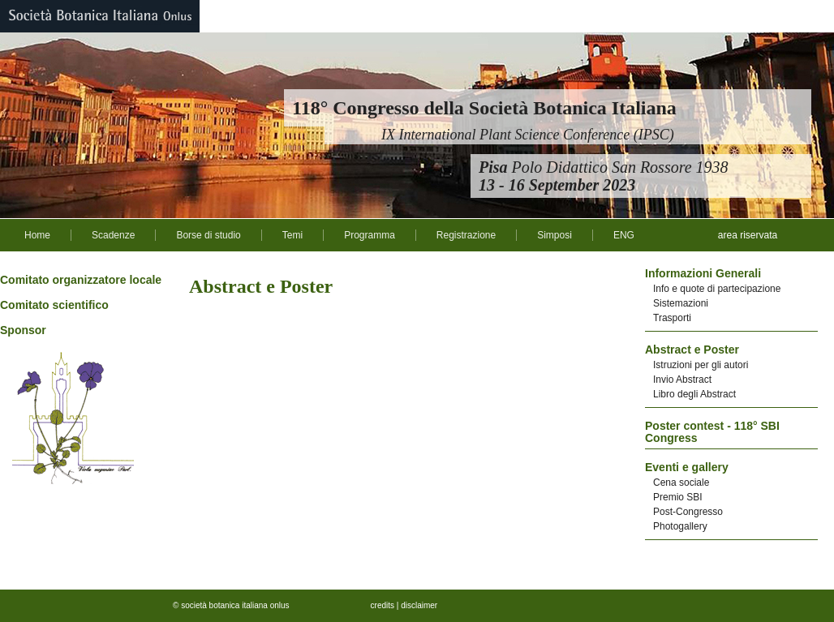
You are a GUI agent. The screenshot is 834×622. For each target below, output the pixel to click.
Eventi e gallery (687, 467)
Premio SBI (678, 497)
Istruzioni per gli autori (700, 365)
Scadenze (113, 235)
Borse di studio (208, 235)
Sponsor (23, 330)
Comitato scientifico (54, 304)
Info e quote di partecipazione (716, 288)
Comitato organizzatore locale (80, 279)
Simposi (554, 235)
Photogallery (680, 526)
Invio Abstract (682, 379)
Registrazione (466, 235)
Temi (292, 235)
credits (382, 605)
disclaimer (419, 605)
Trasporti (672, 318)
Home (37, 235)
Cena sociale (681, 482)
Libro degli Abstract (694, 394)
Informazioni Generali (703, 273)
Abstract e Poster (692, 349)
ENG (623, 235)
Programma (369, 235)
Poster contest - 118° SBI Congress (712, 431)
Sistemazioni (680, 303)
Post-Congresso (688, 511)
